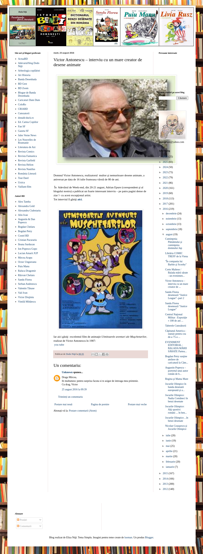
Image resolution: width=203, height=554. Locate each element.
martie (169, 456)
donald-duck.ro (26, 117)
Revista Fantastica (27, 156)
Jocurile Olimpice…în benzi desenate (176, 419)
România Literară (27, 173)
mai (168, 446)
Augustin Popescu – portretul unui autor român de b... (176, 370)
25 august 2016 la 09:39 (74, 389)
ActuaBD (23, 58)
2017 (166, 203)
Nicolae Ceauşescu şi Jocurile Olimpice (176, 427)
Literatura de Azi (27, 147)
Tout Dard (23, 178)
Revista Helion (26, 164)
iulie (168, 435)
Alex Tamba (24, 201)
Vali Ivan (22, 292)
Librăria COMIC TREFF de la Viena (176, 255)
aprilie (169, 451)
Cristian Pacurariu (27, 240)
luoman (128, 537)
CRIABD (23, 109)
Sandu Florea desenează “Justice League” (176, 306)
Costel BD (23, 235)
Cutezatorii (24, 113)
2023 (166, 172)
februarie (171, 461)
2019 (166, 193)
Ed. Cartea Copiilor (28, 122)
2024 (166, 167)
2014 (166, 478)
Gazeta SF (23, 131)
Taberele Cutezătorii (175, 325)
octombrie (171, 224)
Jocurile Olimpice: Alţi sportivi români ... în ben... (176, 409)
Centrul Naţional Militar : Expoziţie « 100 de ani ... (176, 317)
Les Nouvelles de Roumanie (27, 141)
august (169, 234)
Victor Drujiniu (26, 297)
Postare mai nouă (63, 404)
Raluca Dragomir (27, 270)
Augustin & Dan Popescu (26, 221)
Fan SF (21, 126)
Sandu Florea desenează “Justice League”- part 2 (176, 295)
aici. (80, 199)
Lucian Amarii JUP (28, 253)
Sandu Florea (25, 279)
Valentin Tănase (26, 288)
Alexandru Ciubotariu (29, 210)
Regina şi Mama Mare (176, 379)
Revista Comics (26, 151)
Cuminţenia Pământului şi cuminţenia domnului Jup (173, 243)
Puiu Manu (24, 266)
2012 (166, 489)
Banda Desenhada (27, 79)
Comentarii (24, 526)
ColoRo (22, 104)
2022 (166, 177)
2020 (166, 188)
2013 (166, 483)
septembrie (172, 229)
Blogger (149, 537)
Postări (22, 520)
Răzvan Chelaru (26, 275)
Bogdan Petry (25, 231)
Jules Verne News (27, 135)
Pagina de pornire (100, 404)
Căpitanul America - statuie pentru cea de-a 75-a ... (175, 334)
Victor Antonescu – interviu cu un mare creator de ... (176, 283)
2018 (166, 198)
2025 (166, 162)
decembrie (171, 213)
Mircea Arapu (25, 257)
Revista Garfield (26, 160)
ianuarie (170, 466)
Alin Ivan (23, 215)
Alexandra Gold (26, 206)
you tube (59, 344)
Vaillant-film (24, 186)
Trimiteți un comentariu (70, 396)
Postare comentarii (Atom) (83, 410)
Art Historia (24, 75)
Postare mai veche (137, 404)
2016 (166, 209)
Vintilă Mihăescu (27, 301)
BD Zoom (23, 88)
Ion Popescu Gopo (27, 248)
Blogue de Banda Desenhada (27, 94)
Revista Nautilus (26, 169)
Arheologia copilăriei (29, 70)
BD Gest (22, 83)
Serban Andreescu (27, 284)
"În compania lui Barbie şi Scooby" (176, 263)
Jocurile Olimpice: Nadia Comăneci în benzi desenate (176, 398)
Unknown (67, 372)
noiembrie (171, 218)
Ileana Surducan (26, 244)
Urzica (21, 182)
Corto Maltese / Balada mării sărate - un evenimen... (176, 272)
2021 (166, 182)
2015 (166, 473)
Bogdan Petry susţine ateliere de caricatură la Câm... (176, 359)
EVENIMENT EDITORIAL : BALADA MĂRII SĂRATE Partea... (176, 347)
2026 (166, 156)
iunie (169, 440)
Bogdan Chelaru (26, 226)
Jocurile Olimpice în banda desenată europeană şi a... (175, 387)
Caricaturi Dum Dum (29, 100)
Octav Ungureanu (27, 262)
